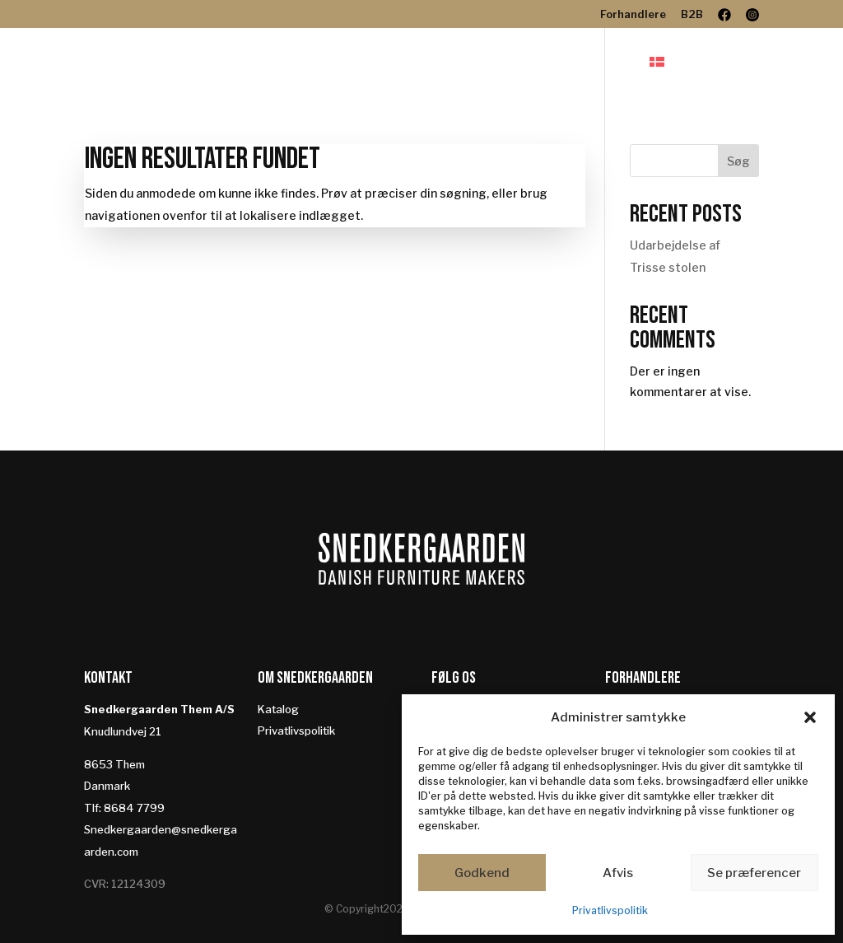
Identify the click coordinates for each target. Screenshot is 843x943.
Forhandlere (633, 15)
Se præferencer (754, 873)
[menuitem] (687, 77)
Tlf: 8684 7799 (124, 808)
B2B (692, 15)
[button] (810, 717)
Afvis (618, 873)
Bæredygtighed (578, 63)
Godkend (482, 873)
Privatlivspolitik (610, 910)
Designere (457, 63)
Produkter (350, 63)
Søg (738, 161)
